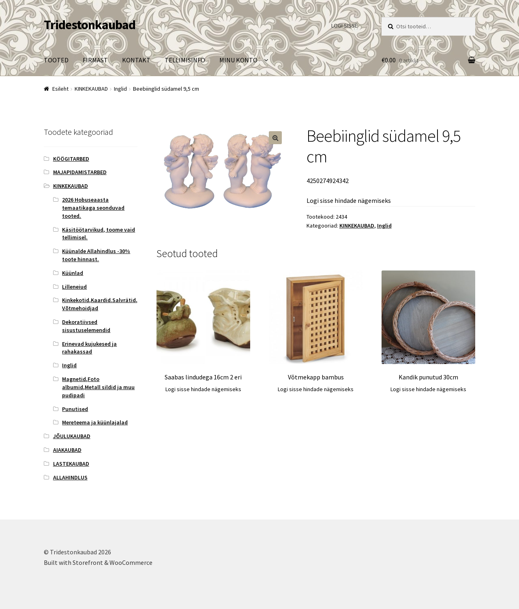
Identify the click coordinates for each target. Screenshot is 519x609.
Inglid (120, 88)
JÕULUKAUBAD (71, 436)
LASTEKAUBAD (71, 463)
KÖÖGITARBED (71, 158)
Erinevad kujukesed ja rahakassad (89, 348)
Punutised (75, 409)
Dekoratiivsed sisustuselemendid (86, 326)
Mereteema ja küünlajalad (95, 422)
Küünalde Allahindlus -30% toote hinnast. (96, 255)
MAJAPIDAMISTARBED (80, 172)
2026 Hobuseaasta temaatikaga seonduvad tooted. (93, 207)
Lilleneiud (74, 286)
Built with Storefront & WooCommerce (98, 562)
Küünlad (72, 273)
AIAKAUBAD (67, 450)
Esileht (60, 88)
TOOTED (56, 60)
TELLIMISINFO (185, 60)
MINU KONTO (238, 60)
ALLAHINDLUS (70, 477)
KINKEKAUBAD (91, 88)
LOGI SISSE (344, 25)
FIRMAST (95, 60)
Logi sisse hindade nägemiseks (349, 200)
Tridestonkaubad (89, 25)
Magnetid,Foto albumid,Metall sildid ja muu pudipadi (98, 387)
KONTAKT (136, 60)
